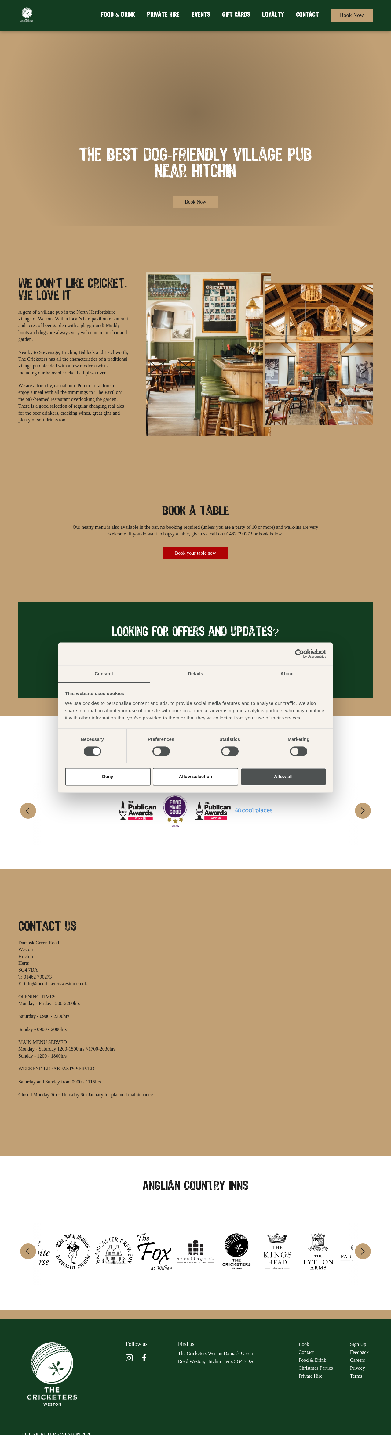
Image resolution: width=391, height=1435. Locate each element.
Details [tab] (195, 673)
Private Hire (163, 15)
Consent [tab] (104, 673)
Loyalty (273, 15)
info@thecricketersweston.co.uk (55, 983)
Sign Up (358, 1344)
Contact (307, 15)
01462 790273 (238, 533)
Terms (356, 1376)
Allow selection (195, 776)
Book (303, 1344)
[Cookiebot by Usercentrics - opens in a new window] (299, 653)
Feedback (359, 1352)
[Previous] (28, 811)
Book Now (352, 15)
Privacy (357, 1368)
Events (201, 15)
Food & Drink (118, 15)
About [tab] (287, 673)
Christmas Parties (315, 1368)
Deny (107, 776)
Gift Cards (236, 15)
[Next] (363, 811)
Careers (357, 1360)
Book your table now (195, 553)
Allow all (283, 776)
